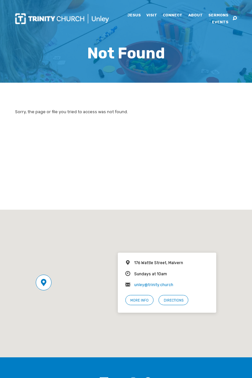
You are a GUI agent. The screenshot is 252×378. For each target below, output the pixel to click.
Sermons (218, 15)
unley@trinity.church (153, 285)
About (195, 15)
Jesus (134, 15)
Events (220, 22)
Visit (151, 15)
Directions (173, 300)
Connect (172, 15)
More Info (139, 300)
